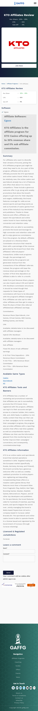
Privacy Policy (19, 703)
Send (8, 573)
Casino (5, 378)
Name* (5, 548)
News (18, 677)
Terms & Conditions (19, 695)
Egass (7, 120)
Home (3, 83)
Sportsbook (7, 381)
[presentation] (18, 567)
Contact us (19, 698)
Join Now (19, 66)
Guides (18, 666)
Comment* (6, 554)
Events (18, 673)
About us (19, 693)
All (4, 383)
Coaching (18, 662)
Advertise (19, 700)
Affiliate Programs (12, 83)
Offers (18, 669)
